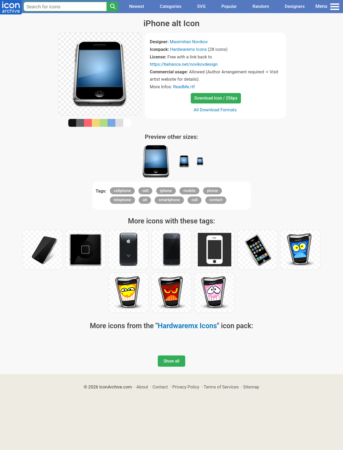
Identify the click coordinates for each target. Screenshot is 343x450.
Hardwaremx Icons (188, 49)
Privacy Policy (185, 386)
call (195, 199)
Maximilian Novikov (189, 41)
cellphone (122, 190)
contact (216, 199)
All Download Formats (215, 109)
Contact (160, 386)
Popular (229, 6)
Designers (295, 6)
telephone (122, 199)
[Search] (112, 7)
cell (145, 190)
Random (260, 6)
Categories (171, 6)
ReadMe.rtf (184, 86)
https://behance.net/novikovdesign (184, 64)
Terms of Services (221, 386)
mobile (189, 190)
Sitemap (251, 386)
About (142, 386)
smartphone (169, 199)
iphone (166, 190)
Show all (171, 361)
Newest (136, 6)
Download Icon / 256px (215, 98)
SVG (201, 6)
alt (145, 199)
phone (212, 190)
